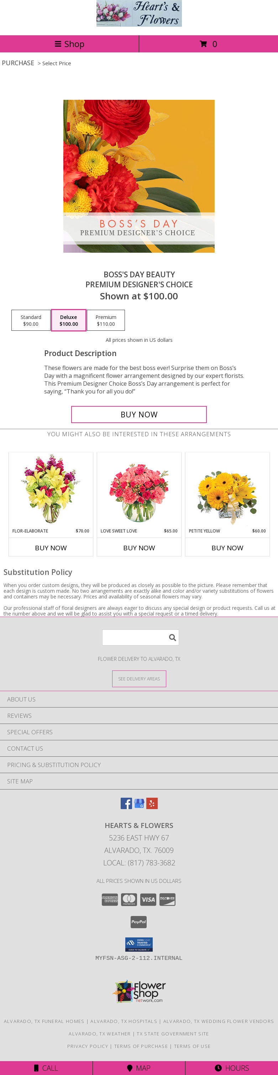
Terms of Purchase (141, 1046)
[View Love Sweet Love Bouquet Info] (139, 490)
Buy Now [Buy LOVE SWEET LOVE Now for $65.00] (139, 547)
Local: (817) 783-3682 (139, 863)
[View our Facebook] (126, 807)
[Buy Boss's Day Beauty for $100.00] (139, 414)
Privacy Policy (87, 1046)
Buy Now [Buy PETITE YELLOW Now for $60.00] (227, 547)
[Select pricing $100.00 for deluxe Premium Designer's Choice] (68, 320)
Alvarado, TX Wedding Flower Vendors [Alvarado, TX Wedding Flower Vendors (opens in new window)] (218, 1021)
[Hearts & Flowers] (139, 24)
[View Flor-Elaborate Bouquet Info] (50, 490)
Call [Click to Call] (46, 1068)
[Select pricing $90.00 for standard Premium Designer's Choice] (31, 320)
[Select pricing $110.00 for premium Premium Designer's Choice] (106, 320)
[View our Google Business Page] (139, 807)
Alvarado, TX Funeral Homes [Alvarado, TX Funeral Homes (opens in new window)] (44, 1021)
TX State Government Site (173, 1033)
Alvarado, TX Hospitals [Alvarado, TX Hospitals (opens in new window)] (123, 1021)
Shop (69, 44)
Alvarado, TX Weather (100, 1033)
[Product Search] (140, 637)
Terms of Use (192, 1046)
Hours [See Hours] (232, 1068)
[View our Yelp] (152, 807)
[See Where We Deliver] (139, 678)
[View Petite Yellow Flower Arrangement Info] (227, 490)
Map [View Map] (139, 1068)
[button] (139, 944)
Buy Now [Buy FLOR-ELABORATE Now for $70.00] (51, 547)
